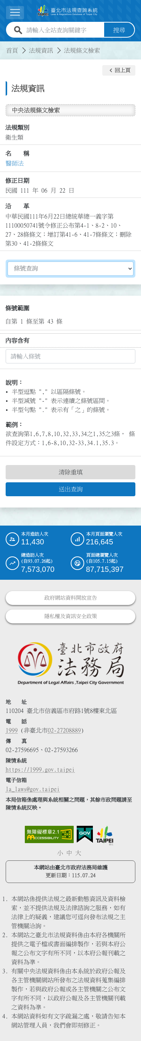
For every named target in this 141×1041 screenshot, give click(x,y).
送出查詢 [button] (71, 489)
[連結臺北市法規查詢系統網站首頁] (67, 11)
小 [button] (60, 853)
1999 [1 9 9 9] (12, 730)
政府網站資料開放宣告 (70, 597)
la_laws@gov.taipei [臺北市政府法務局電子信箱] (33, 789)
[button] (118, 70)
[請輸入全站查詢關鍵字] (63, 30)
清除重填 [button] (71, 472)
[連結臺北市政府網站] (104, 835)
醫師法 (15, 163)
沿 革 (17, 206)
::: (4, 46)
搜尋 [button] (119, 30)
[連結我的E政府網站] (85, 834)
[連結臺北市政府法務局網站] (70, 663)
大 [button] (78, 853)
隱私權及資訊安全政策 (70, 616)
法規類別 (17, 128)
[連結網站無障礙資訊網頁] (49, 834)
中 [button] (69, 853)
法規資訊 (41, 50)
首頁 (12, 50)
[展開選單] (15, 12)
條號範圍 (17, 308)
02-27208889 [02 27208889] (64, 730)
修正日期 (17, 181)
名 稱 (17, 153)
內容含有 (17, 340)
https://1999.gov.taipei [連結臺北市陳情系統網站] (40, 769)
